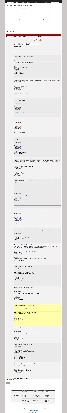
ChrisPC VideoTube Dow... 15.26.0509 (38, 391)
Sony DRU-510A (20, 252)
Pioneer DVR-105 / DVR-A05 (22, 144)
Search (20, 406)
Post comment (52, 38)
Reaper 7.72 (34, 401)
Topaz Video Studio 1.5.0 (36, 400)
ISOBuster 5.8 (24, 396)
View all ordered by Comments (22, 19)
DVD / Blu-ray (29, 2)
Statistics (43, 406)
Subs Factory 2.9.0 (35, 397)
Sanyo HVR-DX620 (46, 400)
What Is (41, 2)
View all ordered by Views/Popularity (44, 19)
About (46, 2)
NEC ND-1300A (20, 105)
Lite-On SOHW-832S (21, 86)
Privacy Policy (27, 406)
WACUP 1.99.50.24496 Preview (37, 396)
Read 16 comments (53, 36)
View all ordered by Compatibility (33, 19)
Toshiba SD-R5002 (20, 334)
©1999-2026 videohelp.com (33, 412)
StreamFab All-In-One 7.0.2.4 (36, 395)
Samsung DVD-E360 (46, 396)
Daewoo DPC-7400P (46, 392)
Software (23, 2)
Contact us (23, 406)
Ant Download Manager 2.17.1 (26, 392)
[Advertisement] (33, 27)
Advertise (33, 406)
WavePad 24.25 (24, 395)
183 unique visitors (16, 395)
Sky (6, 36)
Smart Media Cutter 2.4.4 (36, 399)
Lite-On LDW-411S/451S (21, 166)
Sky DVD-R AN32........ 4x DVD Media (22, 5)
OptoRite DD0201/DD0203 (21, 294)
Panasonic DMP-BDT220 (47, 399)
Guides (36, 2)
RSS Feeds (39, 406)
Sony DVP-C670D (46, 397)
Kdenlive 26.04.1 (35, 392)
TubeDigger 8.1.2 (24, 399)
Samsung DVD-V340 (46, 395)
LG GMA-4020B (20, 124)
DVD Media (9, 5)
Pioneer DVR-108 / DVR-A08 (22, 63)
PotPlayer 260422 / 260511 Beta (26, 397)
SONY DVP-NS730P (22, 132)
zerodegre (22, 305)
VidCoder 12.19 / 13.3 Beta (25, 400)
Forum (17, 2)
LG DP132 (45, 401)
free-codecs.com (35, 410)
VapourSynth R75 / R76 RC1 (25, 401)
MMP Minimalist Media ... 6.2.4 (26, 391)
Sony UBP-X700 (46, 391)
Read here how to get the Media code (37, 9)
